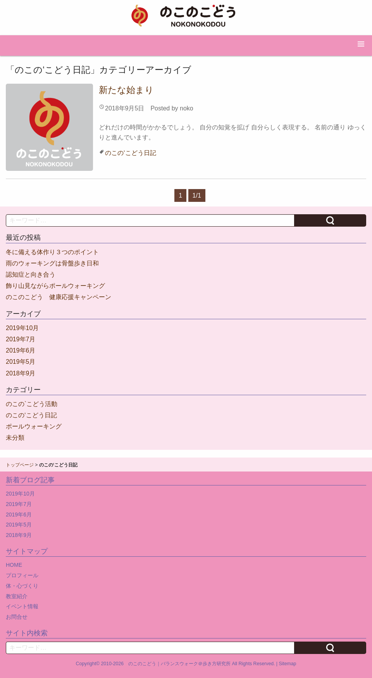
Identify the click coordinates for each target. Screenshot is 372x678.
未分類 (15, 437)
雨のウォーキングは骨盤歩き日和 (52, 263)
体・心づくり (22, 586)
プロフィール (22, 575)
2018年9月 (21, 373)
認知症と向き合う (30, 274)
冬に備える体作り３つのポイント (52, 252)
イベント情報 (22, 606)
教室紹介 (17, 596)
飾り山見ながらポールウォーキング (55, 285)
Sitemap (287, 663)
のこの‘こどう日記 (130, 153)
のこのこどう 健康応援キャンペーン (58, 297)
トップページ (20, 465)
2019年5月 (21, 361)
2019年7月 (21, 339)
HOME (14, 565)
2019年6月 (21, 350)
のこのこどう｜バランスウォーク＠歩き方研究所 (179, 663)
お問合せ (17, 617)
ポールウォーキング (34, 426)
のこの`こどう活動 (31, 404)
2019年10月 (22, 328)
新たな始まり (126, 90)
